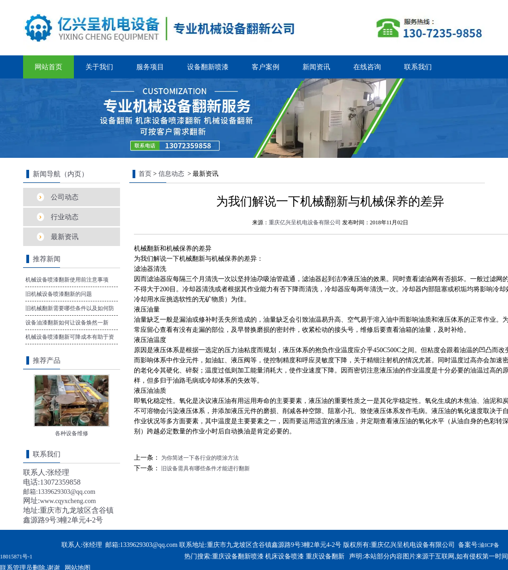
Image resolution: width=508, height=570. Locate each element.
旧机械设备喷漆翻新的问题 (58, 294)
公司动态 (65, 197)
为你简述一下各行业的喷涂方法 (199, 458)
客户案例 (265, 67)
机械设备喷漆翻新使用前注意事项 (67, 279)
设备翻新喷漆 (208, 67)
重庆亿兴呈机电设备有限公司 (305, 222)
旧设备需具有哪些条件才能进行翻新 (205, 468)
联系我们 (418, 67)
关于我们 (99, 67)
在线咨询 (367, 67)
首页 (145, 173)
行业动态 (65, 217)
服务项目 (150, 67)
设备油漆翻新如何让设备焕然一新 (67, 322)
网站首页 (48, 67)
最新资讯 (65, 236)
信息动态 (171, 173)
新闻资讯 (316, 67)
